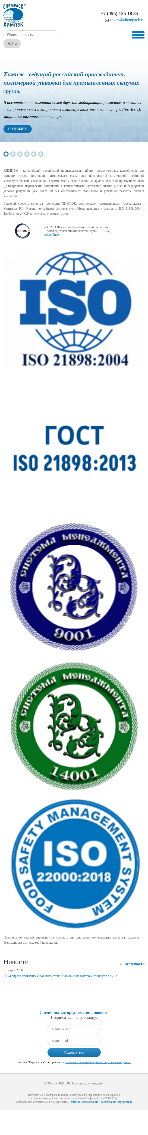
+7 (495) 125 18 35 (119, 13)
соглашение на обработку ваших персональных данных (98, 1053)
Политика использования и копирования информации (100, 1093)
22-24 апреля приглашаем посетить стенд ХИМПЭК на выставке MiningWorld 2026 (60, 967)
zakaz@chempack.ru (127, 20)
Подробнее (17, 120)
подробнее (51, 226)
